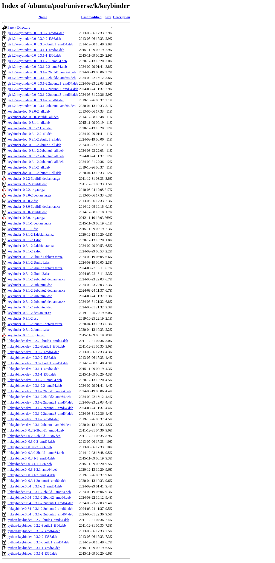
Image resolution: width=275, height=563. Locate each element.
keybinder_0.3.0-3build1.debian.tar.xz (34, 206)
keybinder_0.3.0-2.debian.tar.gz (29, 195)
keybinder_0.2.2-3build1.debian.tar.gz (34, 178)
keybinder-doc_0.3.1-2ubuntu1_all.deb (34, 173)
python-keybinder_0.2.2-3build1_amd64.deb (38, 520)
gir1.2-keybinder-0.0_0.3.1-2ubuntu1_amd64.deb (42, 106)
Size (108, 17)
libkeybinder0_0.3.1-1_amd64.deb (31, 458)
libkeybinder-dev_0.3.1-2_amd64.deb (33, 419)
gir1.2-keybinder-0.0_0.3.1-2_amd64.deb (36, 100)
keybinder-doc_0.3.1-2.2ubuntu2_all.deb (36, 156)
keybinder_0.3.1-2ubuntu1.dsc (28, 329)
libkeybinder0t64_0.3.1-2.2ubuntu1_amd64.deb (40, 503)
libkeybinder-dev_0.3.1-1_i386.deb (32, 374)
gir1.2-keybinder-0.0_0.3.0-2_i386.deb (34, 38)
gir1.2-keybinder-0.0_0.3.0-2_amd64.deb (36, 33)
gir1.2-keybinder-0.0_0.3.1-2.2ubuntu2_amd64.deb (43, 89)
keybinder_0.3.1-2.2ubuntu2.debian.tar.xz (36, 290)
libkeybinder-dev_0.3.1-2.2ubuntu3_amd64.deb (40, 413)
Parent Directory (19, 27)
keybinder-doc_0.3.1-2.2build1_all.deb (34, 139)
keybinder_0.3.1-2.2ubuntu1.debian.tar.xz (36, 279)
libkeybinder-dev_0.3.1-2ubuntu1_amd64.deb (39, 425)
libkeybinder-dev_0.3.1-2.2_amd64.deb (35, 385)
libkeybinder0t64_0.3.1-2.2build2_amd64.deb (39, 497)
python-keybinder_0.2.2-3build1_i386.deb (37, 525)
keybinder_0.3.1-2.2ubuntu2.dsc (30, 296)
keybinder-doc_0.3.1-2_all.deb (29, 167)
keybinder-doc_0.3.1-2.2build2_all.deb (34, 145)
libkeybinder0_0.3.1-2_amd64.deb (31, 475)
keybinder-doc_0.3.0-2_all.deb (29, 111)
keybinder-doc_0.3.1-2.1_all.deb (30, 128)
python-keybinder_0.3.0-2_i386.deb (32, 536)
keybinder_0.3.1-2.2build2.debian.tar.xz (35, 268)
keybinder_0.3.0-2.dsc (23, 201)
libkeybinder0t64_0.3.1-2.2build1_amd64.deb (39, 492)
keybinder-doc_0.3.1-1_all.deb (29, 122)
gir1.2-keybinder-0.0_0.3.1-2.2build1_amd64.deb (42, 72)
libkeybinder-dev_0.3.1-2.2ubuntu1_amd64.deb (40, 402)
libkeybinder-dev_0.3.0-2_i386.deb (32, 357)
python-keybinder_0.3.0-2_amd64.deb (34, 531)
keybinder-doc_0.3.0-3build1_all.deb (33, 117)
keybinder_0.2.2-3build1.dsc (27, 184)
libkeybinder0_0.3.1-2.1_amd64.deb (33, 469)
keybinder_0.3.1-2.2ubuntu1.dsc (30, 285)
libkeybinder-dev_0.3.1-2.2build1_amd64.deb (39, 391)
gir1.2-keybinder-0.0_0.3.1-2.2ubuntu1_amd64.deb (43, 83)
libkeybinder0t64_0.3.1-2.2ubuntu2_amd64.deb (40, 508)
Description (121, 17)
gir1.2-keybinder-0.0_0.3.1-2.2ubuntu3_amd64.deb (43, 94)
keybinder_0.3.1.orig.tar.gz (26, 335)
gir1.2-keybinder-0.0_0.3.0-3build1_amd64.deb (40, 44)
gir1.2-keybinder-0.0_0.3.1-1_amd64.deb (36, 50)
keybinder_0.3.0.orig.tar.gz (26, 218)
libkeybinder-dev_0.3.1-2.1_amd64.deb (35, 380)
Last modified (91, 17)
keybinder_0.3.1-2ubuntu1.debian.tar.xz (35, 324)
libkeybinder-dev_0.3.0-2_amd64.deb (33, 352)
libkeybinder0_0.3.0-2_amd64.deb (31, 441)
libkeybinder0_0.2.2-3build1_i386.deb (34, 436)
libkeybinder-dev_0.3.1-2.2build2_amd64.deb (39, 397)
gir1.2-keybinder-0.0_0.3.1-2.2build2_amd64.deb (42, 78)
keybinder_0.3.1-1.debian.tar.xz (29, 223)
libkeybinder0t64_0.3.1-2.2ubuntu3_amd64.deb (40, 514)
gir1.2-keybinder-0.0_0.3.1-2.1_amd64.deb (37, 61)
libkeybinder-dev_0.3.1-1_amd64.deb (33, 369)
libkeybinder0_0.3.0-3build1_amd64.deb (36, 453)
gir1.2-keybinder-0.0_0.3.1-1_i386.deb (34, 55)
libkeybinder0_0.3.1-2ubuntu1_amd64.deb (37, 481)
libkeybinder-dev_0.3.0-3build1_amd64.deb (38, 363)
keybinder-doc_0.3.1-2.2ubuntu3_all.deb (36, 162)
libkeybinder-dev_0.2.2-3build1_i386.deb (36, 346)
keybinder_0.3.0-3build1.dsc (27, 212)
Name (42, 17)
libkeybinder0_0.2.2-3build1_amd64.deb (36, 430)
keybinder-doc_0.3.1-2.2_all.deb (30, 134)
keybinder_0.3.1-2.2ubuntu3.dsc (30, 307)
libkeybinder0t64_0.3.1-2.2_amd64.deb (35, 486)
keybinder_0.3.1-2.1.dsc (24, 240)
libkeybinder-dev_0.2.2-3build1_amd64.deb (38, 341)
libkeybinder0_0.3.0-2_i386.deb (30, 447)
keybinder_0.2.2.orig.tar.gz (26, 190)
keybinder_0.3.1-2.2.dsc (24, 251)
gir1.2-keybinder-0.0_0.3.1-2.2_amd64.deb (37, 66)
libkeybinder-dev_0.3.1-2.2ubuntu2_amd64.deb (40, 408)
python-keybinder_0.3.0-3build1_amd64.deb (38, 542)
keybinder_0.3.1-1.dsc (23, 229)
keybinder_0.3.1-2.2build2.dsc (29, 273)
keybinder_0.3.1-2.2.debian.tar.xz (31, 245)
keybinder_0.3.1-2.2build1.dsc (29, 262)
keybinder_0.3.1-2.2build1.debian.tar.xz (35, 257)
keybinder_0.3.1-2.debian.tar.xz (29, 313)
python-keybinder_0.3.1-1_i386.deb (32, 553)
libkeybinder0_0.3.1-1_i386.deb (30, 464)
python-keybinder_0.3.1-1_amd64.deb (34, 548)
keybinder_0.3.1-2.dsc (23, 318)
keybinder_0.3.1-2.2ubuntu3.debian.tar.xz (36, 301)
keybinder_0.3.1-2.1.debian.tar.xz (31, 234)
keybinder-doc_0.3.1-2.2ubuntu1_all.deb (36, 150)
